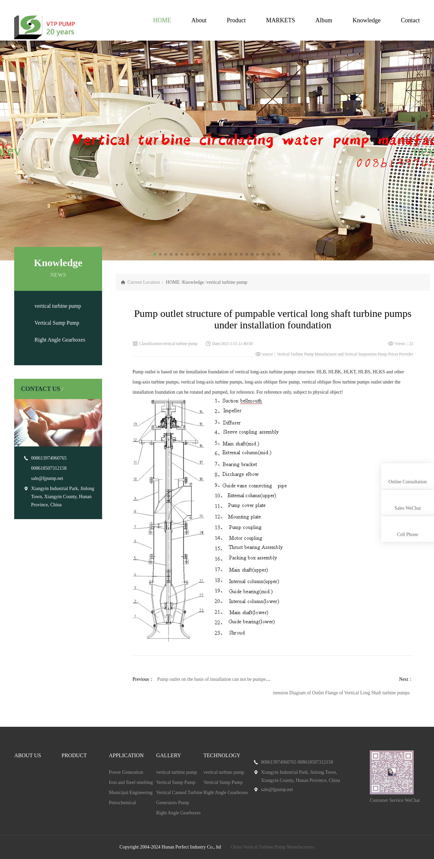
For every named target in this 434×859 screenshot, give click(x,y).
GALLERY (168, 755)
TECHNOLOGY (221, 755)
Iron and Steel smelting (131, 782)
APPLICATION (126, 755)
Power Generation (126, 772)
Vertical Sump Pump (56, 323)
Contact (410, 20)
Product (236, 20)
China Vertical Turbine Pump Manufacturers (273, 847)
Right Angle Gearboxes (59, 340)
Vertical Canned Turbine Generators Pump (179, 797)
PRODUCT (74, 755)
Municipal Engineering (130, 792)
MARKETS (280, 20)
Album (323, 20)
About (199, 20)
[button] (8, 150)
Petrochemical (122, 802)
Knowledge (367, 20)
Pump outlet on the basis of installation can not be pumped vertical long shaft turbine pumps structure (253, 679)
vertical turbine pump (57, 306)
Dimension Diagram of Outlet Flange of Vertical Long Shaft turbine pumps (338, 692)
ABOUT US (27, 755)
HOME (162, 20)
